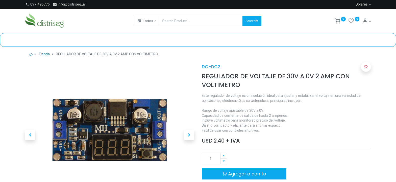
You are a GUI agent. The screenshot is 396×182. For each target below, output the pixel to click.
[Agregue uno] (224, 155)
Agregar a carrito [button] (244, 174)
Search (252, 21)
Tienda (44, 54)
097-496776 (40, 4)
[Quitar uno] (224, 161)
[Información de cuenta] (366, 21)
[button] (147, 21)
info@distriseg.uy (69, 4)
